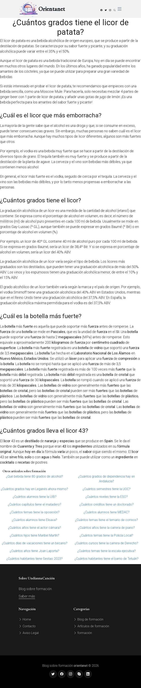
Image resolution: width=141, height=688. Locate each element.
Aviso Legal (29, 633)
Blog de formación (88, 619)
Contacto (27, 626)
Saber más (27, 596)
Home (25, 619)
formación (82, 633)
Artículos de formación (91, 626)
